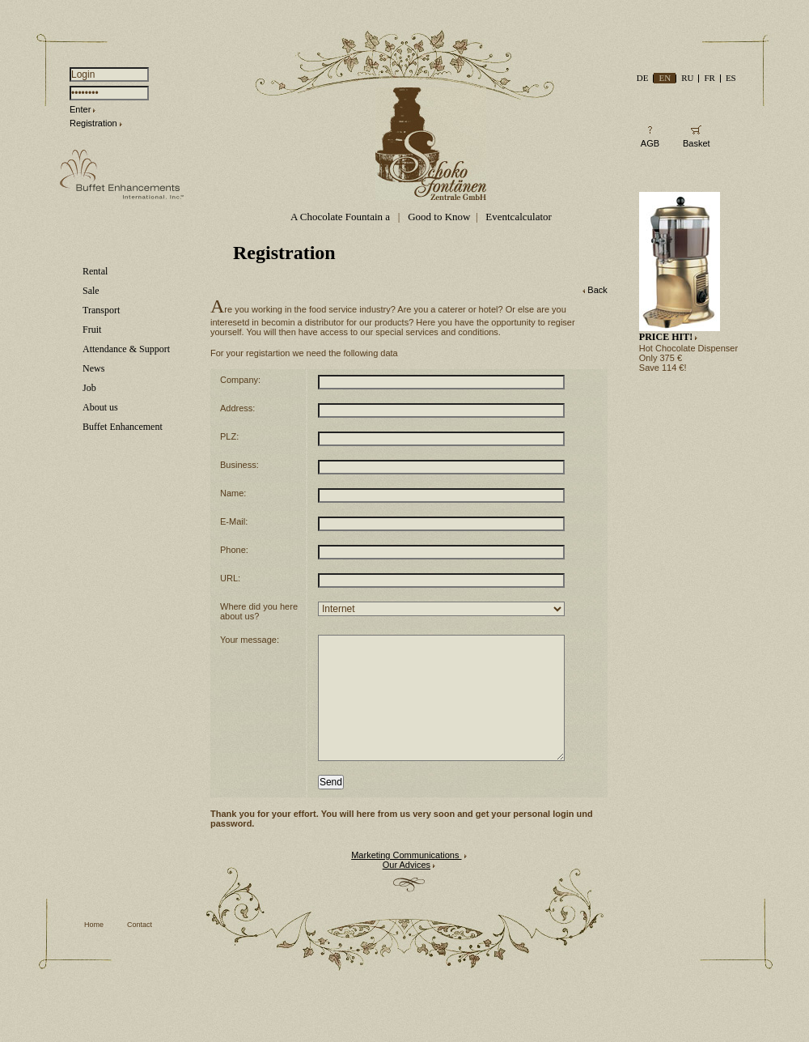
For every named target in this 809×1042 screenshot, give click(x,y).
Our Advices (406, 889)
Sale (91, 290)
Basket (696, 143)
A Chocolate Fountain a (341, 217)
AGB (650, 143)
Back (597, 290)
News (93, 368)
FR (709, 78)
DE (643, 78)
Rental (95, 271)
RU (687, 78)
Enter (80, 109)
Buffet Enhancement (123, 426)
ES (731, 78)
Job (89, 387)
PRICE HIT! (666, 336)
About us (100, 407)
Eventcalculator (518, 217)
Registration (93, 123)
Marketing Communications (406, 879)
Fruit (92, 329)
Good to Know (439, 217)
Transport (101, 310)
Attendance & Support (126, 349)
